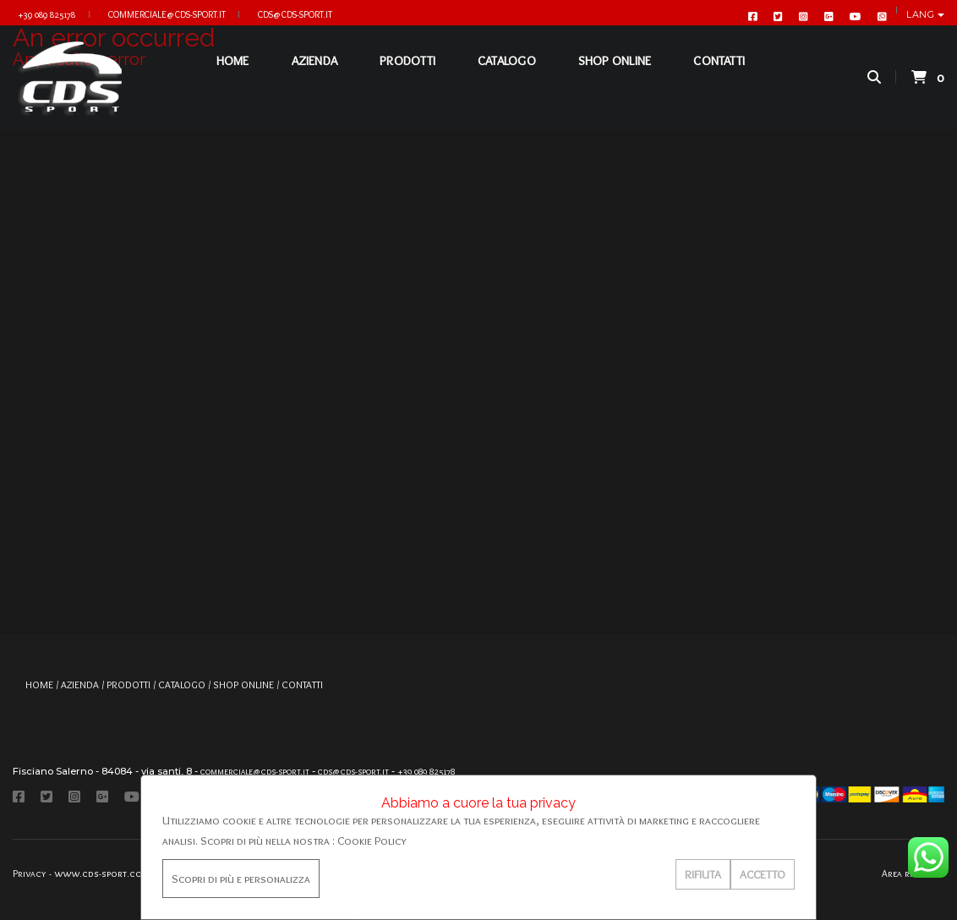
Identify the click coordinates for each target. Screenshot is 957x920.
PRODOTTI (401, 76)
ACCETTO (762, 874)
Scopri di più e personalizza (241, 878)
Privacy (29, 873)
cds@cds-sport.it (295, 14)
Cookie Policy (372, 840)
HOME (226, 76)
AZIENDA (308, 76)
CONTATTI (713, 76)
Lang (922, 14)
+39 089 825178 (46, 14)
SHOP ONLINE (607, 76)
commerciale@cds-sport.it (167, 14)
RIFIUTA (703, 874)
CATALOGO (501, 76)
